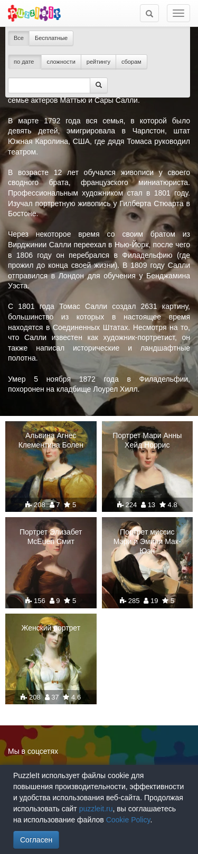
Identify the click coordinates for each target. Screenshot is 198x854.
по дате (25, 62)
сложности (61, 62)
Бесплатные (51, 38)
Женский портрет (50, 628)
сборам (131, 62)
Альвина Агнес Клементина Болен (50, 440)
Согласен (36, 840)
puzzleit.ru (96, 808)
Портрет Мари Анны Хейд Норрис (147, 440)
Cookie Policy (128, 820)
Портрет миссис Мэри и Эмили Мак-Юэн (147, 541)
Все (19, 38)
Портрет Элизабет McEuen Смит (51, 537)
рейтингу (98, 62)
